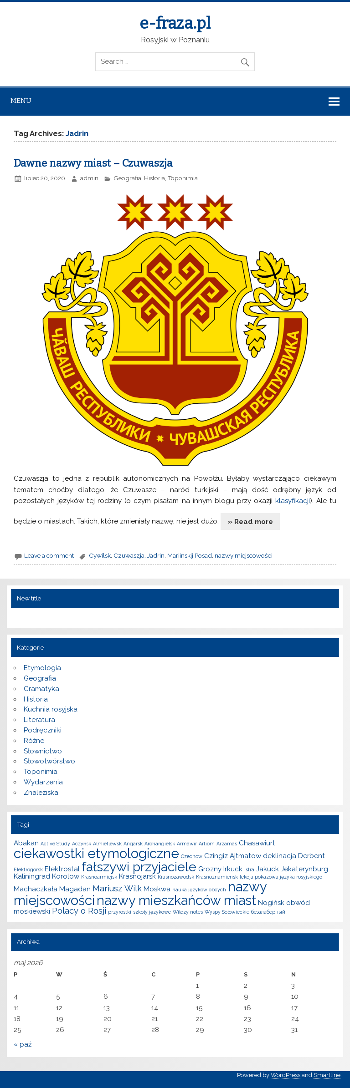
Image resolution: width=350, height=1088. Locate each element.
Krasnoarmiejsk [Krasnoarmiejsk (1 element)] (99, 877)
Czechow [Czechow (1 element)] (191, 856)
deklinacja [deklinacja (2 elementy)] (279, 856)
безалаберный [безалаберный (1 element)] (268, 912)
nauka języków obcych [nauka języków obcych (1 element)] (199, 889)
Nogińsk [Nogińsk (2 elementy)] (271, 903)
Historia (154, 178)
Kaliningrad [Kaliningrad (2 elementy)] (32, 876)
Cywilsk (100, 555)
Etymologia (42, 668)
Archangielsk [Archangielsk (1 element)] (159, 843)
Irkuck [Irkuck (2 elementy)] (232, 869)
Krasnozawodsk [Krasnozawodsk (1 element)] (176, 877)
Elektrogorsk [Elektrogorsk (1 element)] (28, 869)
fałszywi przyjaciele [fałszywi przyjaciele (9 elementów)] (139, 866)
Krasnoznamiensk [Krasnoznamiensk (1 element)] (217, 877)
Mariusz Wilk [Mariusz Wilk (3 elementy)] (117, 888)
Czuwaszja (128, 555)
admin (89, 178)
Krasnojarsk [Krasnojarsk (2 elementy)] (137, 876)
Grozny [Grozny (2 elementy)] (209, 869)
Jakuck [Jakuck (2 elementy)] (267, 869)
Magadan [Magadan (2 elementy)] (75, 889)
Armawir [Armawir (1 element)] (187, 843)
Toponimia (183, 178)
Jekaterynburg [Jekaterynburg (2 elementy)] (304, 869)
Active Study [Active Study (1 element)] (55, 843)
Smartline (327, 1075)
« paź (22, 1044)
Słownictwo (43, 751)
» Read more (250, 522)
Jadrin (156, 555)
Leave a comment (49, 555)
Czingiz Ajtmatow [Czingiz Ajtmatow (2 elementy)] (232, 856)
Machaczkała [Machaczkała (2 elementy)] (35, 889)
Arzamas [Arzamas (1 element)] (226, 843)
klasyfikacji (292, 501)
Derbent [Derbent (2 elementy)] (311, 856)
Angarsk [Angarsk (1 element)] (133, 843)
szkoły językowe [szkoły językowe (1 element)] (152, 912)
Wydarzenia (43, 782)
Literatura (39, 720)
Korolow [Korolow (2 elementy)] (65, 876)
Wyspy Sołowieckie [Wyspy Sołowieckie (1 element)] (227, 912)
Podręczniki (43, 730)
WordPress (285, 1075)
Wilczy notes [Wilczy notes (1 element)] (188, 912)
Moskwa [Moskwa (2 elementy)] (157, 889)
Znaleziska (41, 792)
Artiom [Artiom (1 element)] (207, 843)
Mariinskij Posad (189, 555)
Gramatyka (41, 689)
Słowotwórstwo (49, 761)
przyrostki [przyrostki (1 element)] (119, 912)
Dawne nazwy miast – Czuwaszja (93, 163)
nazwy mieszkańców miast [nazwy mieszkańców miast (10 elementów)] (176, 900)
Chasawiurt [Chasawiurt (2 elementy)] (257, 843)
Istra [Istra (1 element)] (249, 869)
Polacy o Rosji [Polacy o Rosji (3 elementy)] (79, 910)
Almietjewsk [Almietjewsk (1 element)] (107, 843)
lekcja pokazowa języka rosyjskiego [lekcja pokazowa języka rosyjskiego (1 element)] (281, 877)
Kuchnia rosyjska (50, 709)
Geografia (127, 178)
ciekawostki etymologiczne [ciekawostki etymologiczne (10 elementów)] (96, 853)
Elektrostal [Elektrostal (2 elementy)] (62, 869)
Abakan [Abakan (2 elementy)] (26, 843)
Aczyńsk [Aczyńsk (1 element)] (81, 843)
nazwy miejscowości (244, 555)
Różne (34, 741)
